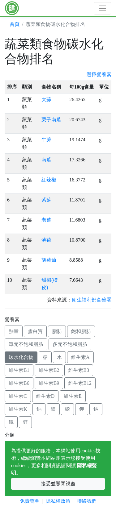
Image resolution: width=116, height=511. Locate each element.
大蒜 (46, 99)
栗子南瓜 (51, 119)
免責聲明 (30, 501)
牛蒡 (46, 139)
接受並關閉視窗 (58, 483)
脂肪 (57, 331)
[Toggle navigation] (102, 8)
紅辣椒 (48, 179)
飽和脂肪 (81, 331)
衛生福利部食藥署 (91, 299)
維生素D (45, 396)
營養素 (12, 319)
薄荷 (46, 240)
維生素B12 (80, 383)
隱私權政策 (58, 501)
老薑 (46, 219)
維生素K (18, 409)
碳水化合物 (21, 357)
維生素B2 (49, 370)
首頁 (14, 24)
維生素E (73, 396)
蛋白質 (35, 331)
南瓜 (46, 159)
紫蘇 (46, 199)
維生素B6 (19, 383)
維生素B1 (19, 370)
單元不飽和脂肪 (26, 344)
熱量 (14, 331)
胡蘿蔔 (48, 260)
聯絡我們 (87, 501)
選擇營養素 (99, 74)
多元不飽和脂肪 (70, 344)
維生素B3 (78, 370)
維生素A (80, 357)
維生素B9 (49, 383)
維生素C (18, 396)
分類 (10, 435)
